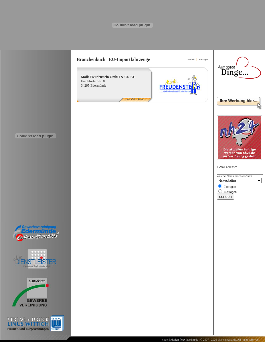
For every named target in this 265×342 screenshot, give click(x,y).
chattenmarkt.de (226, 339)
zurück (191, 59)
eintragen (203, 59)
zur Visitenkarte (135, 99)
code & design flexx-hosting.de (180, 339)
